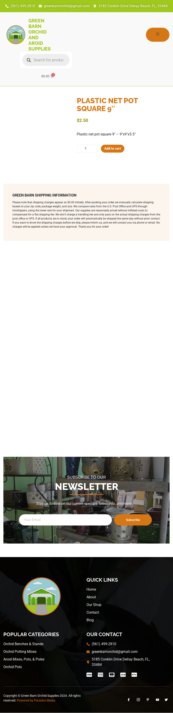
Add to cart (114, 148)
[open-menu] (158, 34)
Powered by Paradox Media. (36, 700)
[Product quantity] (87, 149)
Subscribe (133, 520)
